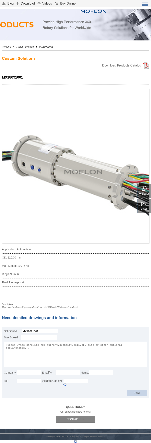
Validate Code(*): (52, 380)
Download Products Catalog (121, 65)
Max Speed (11, 337)
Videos (45, 3)
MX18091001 (46, 46)
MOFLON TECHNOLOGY (71, 437)
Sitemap (101, 437)
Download (25, 3)
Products (6, 46)
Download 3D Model (19, 295)
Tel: (6, 380)
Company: (10, 372)
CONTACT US (75, 419)
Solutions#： (11, 331)
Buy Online (65, 3)
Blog (8, 3)
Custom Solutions (25, 46)
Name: (85, 372)
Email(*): (47, 372)
